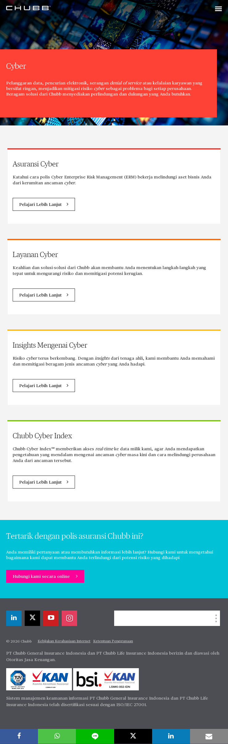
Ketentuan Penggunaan (113, 641)
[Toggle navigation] (218, 9)
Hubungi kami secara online (42, 576)
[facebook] (19, 736)
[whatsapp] (57, 736)
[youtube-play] (51, 618)
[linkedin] (14, 618)
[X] (32, 618)
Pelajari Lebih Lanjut (40, 204)
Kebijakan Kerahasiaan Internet (64, 641)
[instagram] (69, 618)
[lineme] (95, 736)
